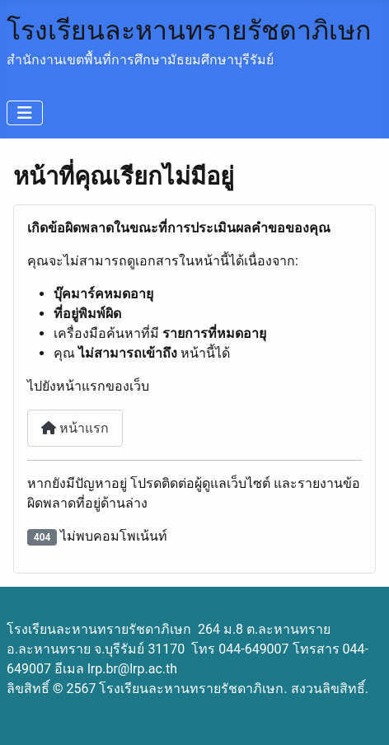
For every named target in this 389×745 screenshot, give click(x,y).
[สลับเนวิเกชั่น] (25, 113)
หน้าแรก (75, 428)
